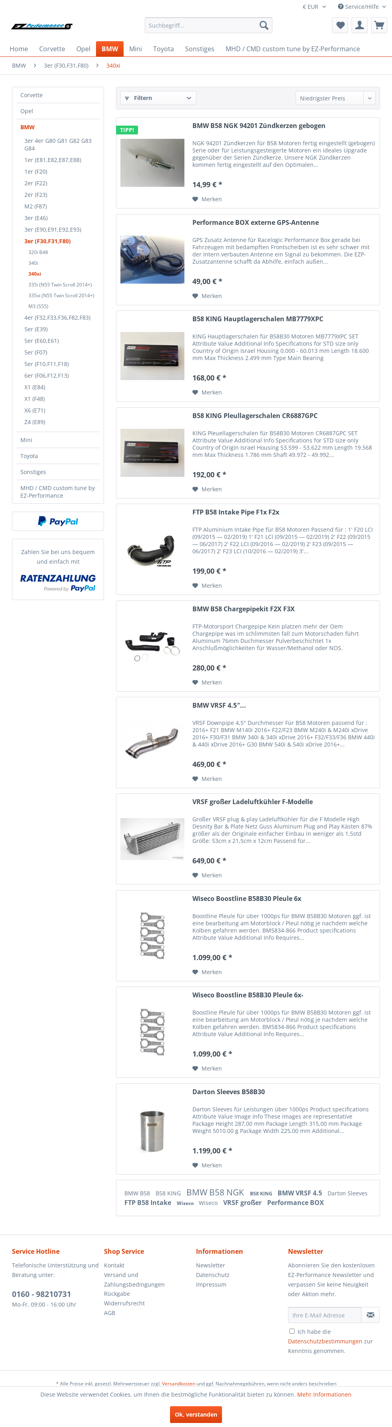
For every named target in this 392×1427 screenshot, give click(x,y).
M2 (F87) (35, 206)
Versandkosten (178, 1383)
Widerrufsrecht (124, 1303)
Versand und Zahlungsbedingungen (134, 1279)
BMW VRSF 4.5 (301, 1193)
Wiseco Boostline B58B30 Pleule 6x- (247, 995)
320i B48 (38, 252)
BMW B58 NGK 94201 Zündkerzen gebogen (259, 126)
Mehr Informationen (324, 1394)
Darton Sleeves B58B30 (228, 1092)
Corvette (31, 95)
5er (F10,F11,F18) (46, 364)
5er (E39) (36, 329)
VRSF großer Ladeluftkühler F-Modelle (252, 802)
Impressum (211, 1284)
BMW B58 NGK (216, 1192)
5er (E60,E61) (41, 340)
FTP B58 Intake (148, 1202)
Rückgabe (117, 1293)
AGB (109, 1313)
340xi (34, 273)
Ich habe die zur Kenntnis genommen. (330, 1341)
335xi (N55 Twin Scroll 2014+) (61, 295)
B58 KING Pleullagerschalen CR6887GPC (255, 416)
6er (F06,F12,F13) (46, 375)
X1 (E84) (34, 387)
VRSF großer (243, 1202)
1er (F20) (35, 171)
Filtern (138, 98)
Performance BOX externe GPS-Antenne (255, 222)
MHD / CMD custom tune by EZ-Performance (57, 491)
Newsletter (210, 1265)
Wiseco (186, 1203)
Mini (26, 440)
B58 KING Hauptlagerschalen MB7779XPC (257, 319)
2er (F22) (35, 183)
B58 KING (169, 1193)
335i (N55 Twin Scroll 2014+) (60, 284)
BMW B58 (138, 1193)
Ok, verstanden (196, 1414)
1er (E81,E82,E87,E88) (52, 160)
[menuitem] (208, 25)
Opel (26, 111)
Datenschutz (213, 1275)
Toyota (29, 456)
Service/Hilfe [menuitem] (359, 6)
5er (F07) (35, 352)
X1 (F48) (34, 398)
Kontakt (114, 1265)
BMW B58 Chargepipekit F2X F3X (243, 609)
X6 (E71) (34, 410)
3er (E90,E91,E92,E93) (52, 229)
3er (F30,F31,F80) (47, 241)
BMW (27, 127)
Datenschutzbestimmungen (325, 1341)
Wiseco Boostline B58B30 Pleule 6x (246, 899)
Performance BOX (295, 1202)
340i (33, 263)
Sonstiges (33, 472)
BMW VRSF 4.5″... (219, 705)
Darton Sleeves (348, 1193)
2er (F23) (35, 194)
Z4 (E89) (34, 422)
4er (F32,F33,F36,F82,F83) (57, 317)
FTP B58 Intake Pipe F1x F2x (235, 512)
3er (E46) (36, 218)
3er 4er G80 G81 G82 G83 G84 (58, 144)
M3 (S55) (38, 306)
